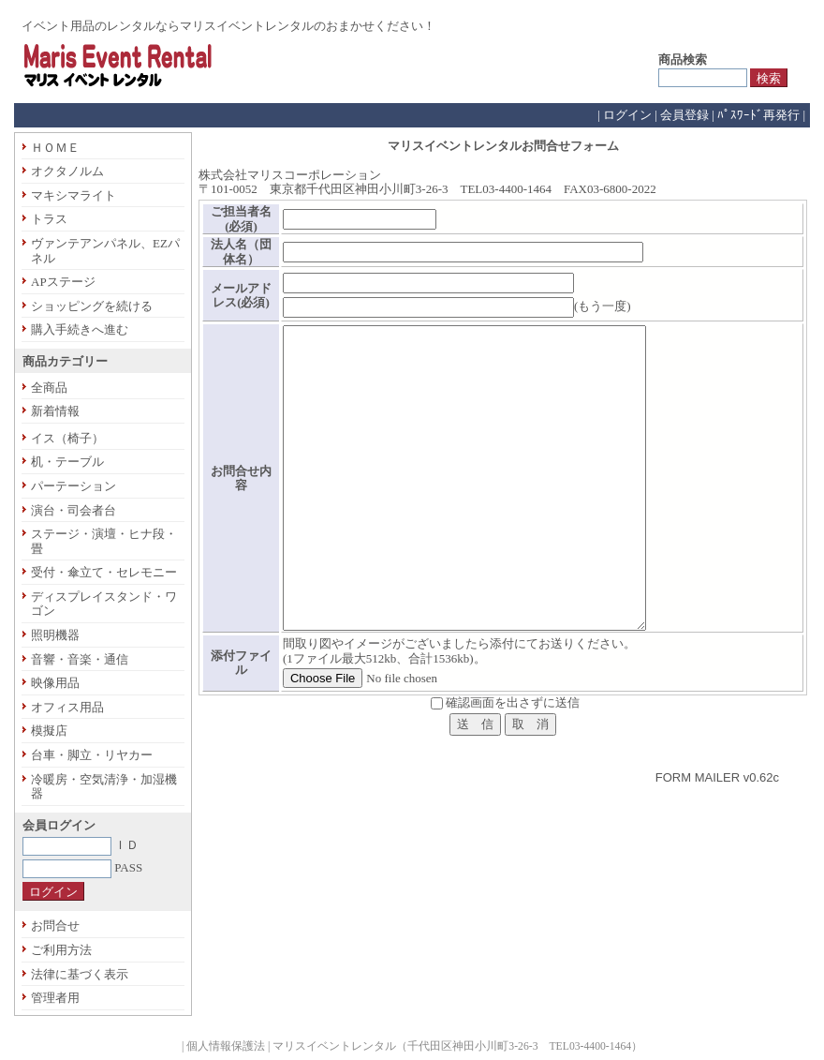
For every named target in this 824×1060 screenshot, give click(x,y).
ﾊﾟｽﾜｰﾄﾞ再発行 (758, 115)
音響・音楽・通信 (79, 659)
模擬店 (49, 731)
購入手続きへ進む (79, 329)
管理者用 (55, 998)
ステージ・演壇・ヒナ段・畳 (104, 541)
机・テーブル (67, 462)
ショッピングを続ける (92, 306)
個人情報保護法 (225, 1046)
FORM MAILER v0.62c (717, 777)
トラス (49, 219)
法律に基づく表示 (79, 974)
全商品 (49, 388)
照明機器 (55, 635)
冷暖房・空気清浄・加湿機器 (104, 786)
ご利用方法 (61, 950)
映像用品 (55, 683)
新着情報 (55, 411)
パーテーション (73, 486)
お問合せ (55, 925)
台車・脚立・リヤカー (92, 755)
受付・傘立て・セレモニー (104, 572)
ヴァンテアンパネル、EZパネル (105, 250)
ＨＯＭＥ (55, 148)
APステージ (63, 282)
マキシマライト (73, 195)
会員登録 (684, 115)
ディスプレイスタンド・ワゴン (104, 604)
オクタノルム (67, 171)
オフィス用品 (67, 707)
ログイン (627, 115)
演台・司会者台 (73, 510)
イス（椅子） (67, 438)
